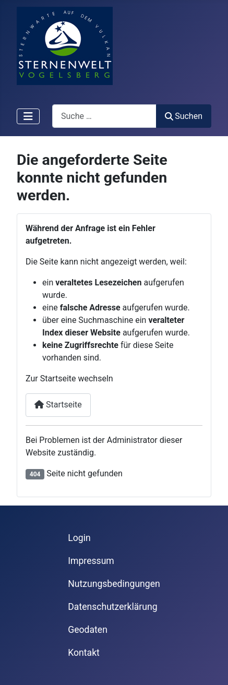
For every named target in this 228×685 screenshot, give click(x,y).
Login (79, 538)
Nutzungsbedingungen (114, 584)
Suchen (183, 116)
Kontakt (84, 652)
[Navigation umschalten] (28, 116)
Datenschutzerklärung (112, 607)
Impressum (91, 561)
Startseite (58, 405)
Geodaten (87, 629)
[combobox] (104, 116)
